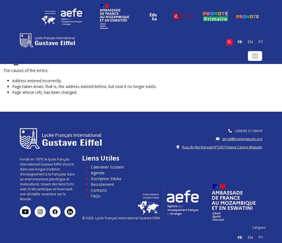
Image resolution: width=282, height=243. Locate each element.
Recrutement (102, 184)
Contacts (99, 190)
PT (260, 41)
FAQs (96, 196)
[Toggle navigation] (255, 56)
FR (240, 41)
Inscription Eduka (106, 178)
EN (250, 41)
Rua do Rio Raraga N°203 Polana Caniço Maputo (222, 147)
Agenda (97, 172)
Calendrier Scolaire (107, 167)
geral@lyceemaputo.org (242, 138)
